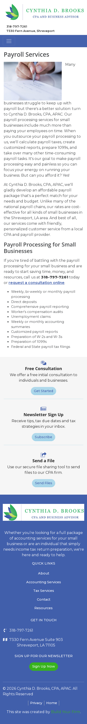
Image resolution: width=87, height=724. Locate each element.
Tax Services (43, 591)
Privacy (36, 703)
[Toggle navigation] (9, 41)
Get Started (43, 391)
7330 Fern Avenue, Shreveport (30, 31)
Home (51, 703)
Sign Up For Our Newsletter (44, 656)
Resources (43, 608)
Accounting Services (43, 582)
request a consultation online (36, 283)
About (43, 573)
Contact (43, 599)
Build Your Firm (65, 712)
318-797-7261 (16, 26)
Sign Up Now (43, 666)
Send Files (43, 483)
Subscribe (43, 437)
